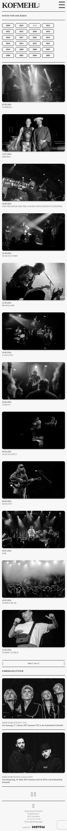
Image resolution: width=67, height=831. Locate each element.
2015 (48, 37)
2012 (35, 43)
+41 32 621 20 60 (33, 819)
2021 (21, 31)
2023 (48, 25)
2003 (48, 55)
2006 (8, 55)
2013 (21, 43)
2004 (35, 55)
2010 (8, 49)
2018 (8, 37)
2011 (48, 43)
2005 (21, 55)
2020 (35, 31)
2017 (21, 37)
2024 (35, 25)
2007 (48, 49)
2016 (35, 37)
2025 (21, 25)
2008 (35, 49)
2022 (8, 31)
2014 (8, 43)
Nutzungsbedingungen (33, 822)
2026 (8, 25)
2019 (48, 31)
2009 (21, 49)
